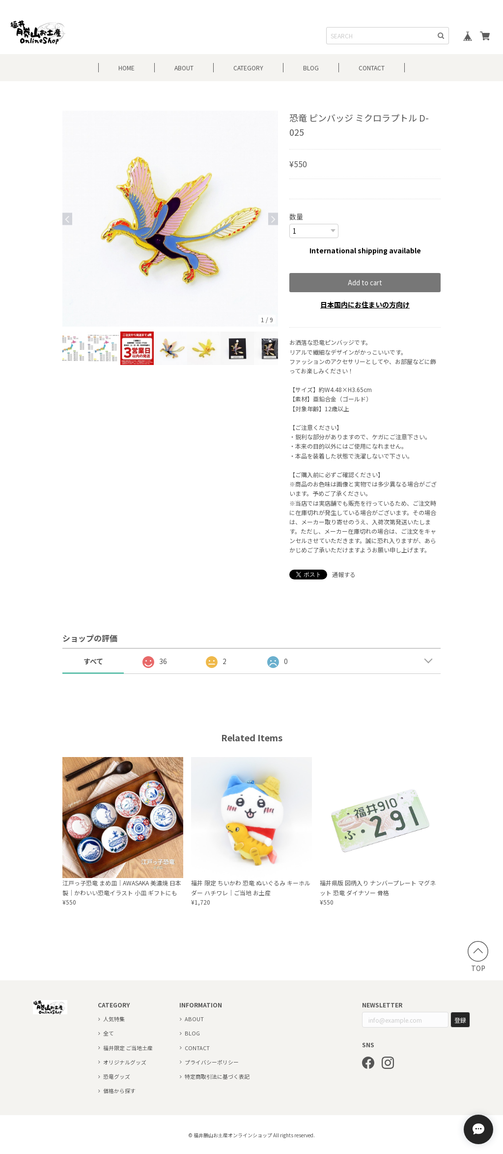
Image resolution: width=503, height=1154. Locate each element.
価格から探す (119, 1090)
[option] (170, 219)
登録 (460, 1019)
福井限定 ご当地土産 (128, 1047)
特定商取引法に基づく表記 (217, 1076)
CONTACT (372, 67)
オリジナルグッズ (124, 1061)
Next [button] (273, 219)
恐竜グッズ (116, 1076)
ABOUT (184, 67)
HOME (126, 67)
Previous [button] (67, 219)
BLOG (311, 67)
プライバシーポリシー (212, 1061)
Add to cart (365, 282)
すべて (93, 661)
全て (108, 1032)
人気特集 (114, 1018)
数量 (296, 216)
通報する (344, 574)
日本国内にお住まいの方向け (365, 304)
